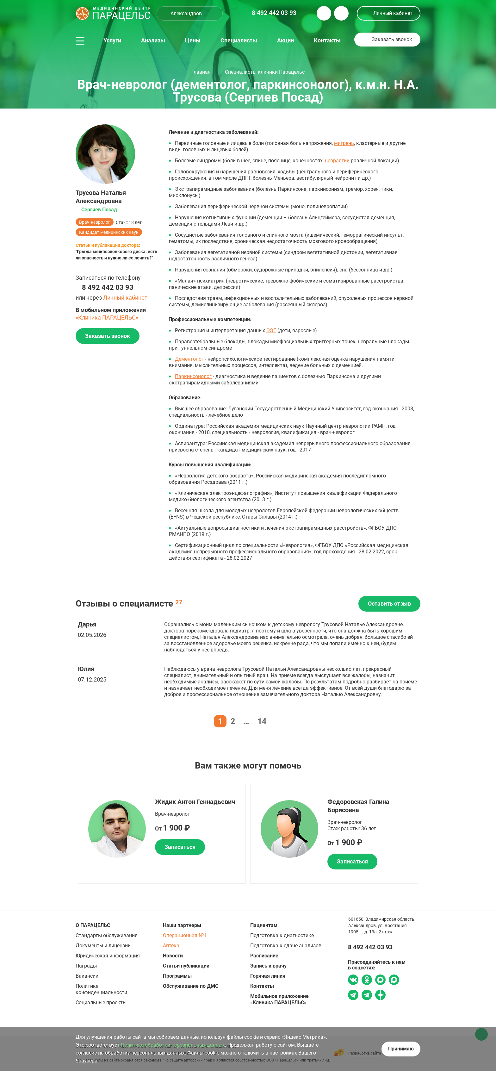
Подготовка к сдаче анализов (285, 946)
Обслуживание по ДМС (190, 986)
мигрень (344, 143)
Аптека (171, 946)
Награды (86, 966)
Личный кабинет (392, 13)
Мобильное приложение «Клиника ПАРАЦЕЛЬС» (279, 999)
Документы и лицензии (103, 946)
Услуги (112, 40)
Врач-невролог (94, 222)
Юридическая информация (108, 956)
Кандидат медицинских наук (109, 232)
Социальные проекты (101, 1002)
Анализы (153, 40)
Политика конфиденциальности (101, 989)
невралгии (337, 161)
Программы (177, 976)
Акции (285, 40)
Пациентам (263, 925)
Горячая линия (267, 976)
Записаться (179, 847)
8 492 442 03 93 (107, 287)
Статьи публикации (186, 966)
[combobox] (190, 13)
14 (261, 721)
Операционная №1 (185, 935)
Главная (201, 72)
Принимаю (401, 1049)
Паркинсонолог (193, 376)
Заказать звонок (392, 39)
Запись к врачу (268, 966)
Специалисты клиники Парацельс (265, 72)
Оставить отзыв (389, 603)
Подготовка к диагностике (282, 935)
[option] (162, 834)
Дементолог (189, 359)
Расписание (264, 956)
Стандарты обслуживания (107, 935)
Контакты (327, 40)
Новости (173, 956)
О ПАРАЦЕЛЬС (93, 925)
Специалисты (238, 40)
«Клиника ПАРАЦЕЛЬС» (107, 317)
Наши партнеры (182, 925)
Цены (193, 40)
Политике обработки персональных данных (173, 1045)
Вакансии (87, 976)
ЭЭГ (271, 330)
